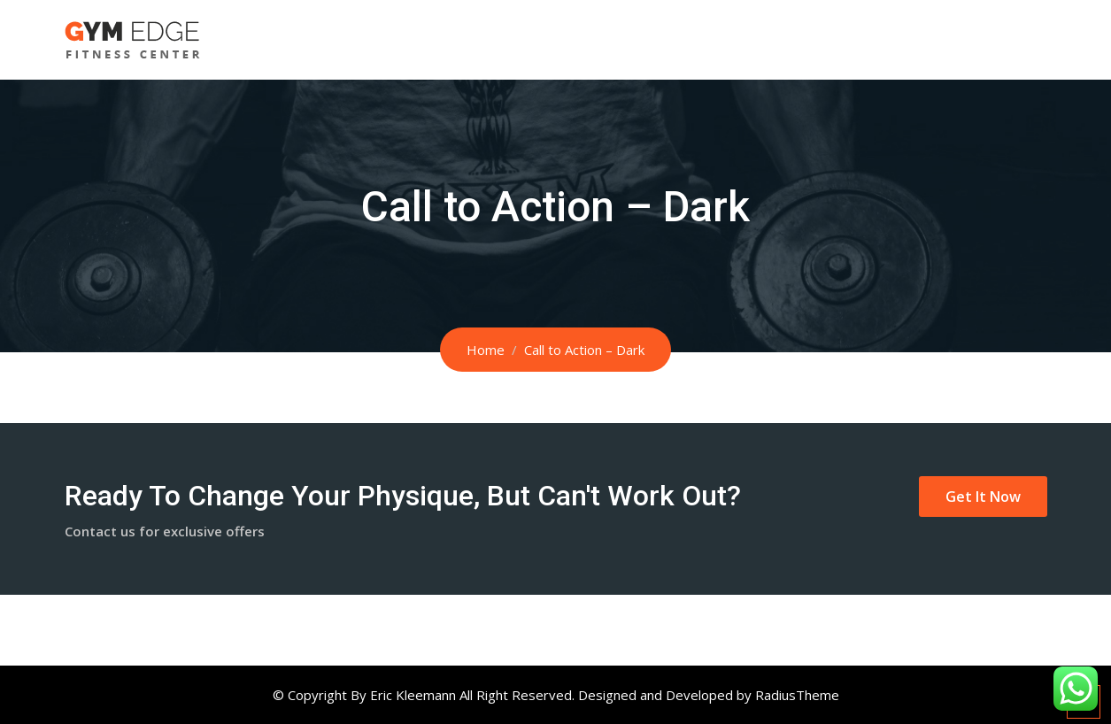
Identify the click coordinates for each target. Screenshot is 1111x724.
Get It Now (983, 496)
